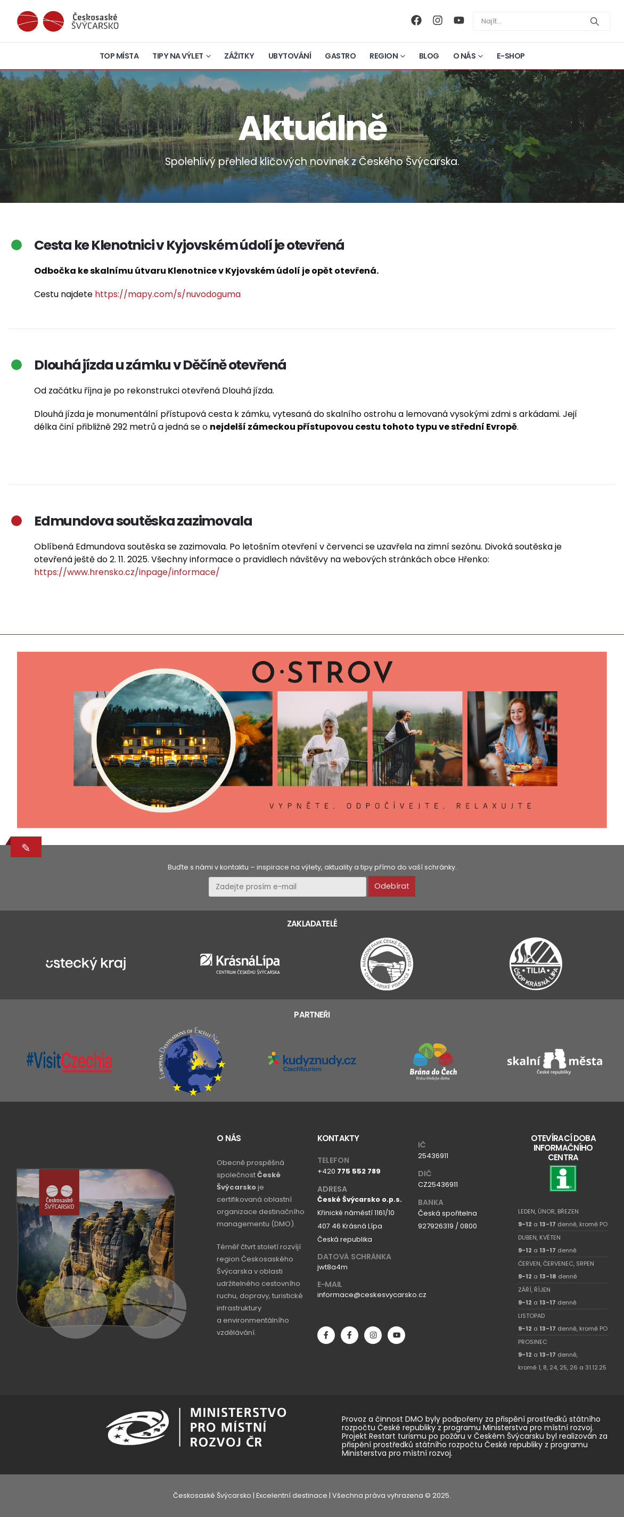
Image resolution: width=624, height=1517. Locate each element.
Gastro (340, 56)
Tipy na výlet (177, 56)
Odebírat (391, 886)
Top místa (119, 56)
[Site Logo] (67, 21)
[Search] (595, 21)
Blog (429, 56)
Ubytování (289, 56)
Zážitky (239, 56)
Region (384, 56)
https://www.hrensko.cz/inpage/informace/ (127, 572)
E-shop (511, 56)
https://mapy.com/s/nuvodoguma (168, 294)
